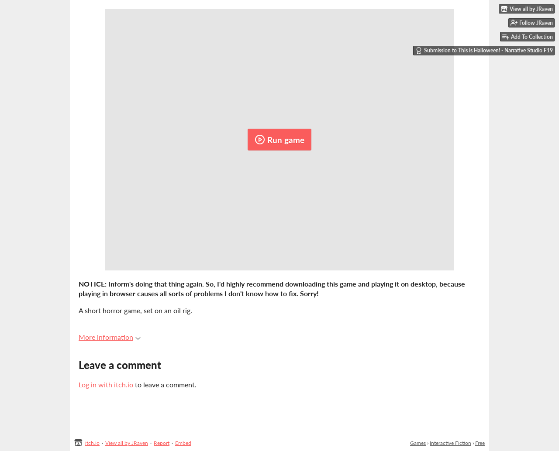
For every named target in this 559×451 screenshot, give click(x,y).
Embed (183, 443)
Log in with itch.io (106, 384)
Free (480, 443)
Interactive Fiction (450, 443)
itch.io (92, 443)
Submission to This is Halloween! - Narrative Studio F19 (484, 50)
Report (161, 443)
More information (110, 337)
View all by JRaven (126, 443)
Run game (279, 139)
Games (418, 443)
